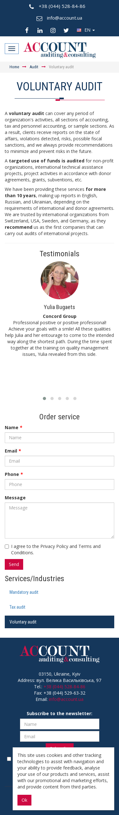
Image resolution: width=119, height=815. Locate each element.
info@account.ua (66, 699)
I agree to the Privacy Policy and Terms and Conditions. (53, 549)
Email (13, 451)
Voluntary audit (23, 621)
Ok (24, 800)
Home (14, 66)
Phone (14, 474)
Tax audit (17, 607)
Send (14, 564)
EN (85, 30)
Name (13, 427)
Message (15, 498)
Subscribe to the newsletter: (59, 713)
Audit (34, 66)
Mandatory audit (24, 592)
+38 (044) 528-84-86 (64, 687)
